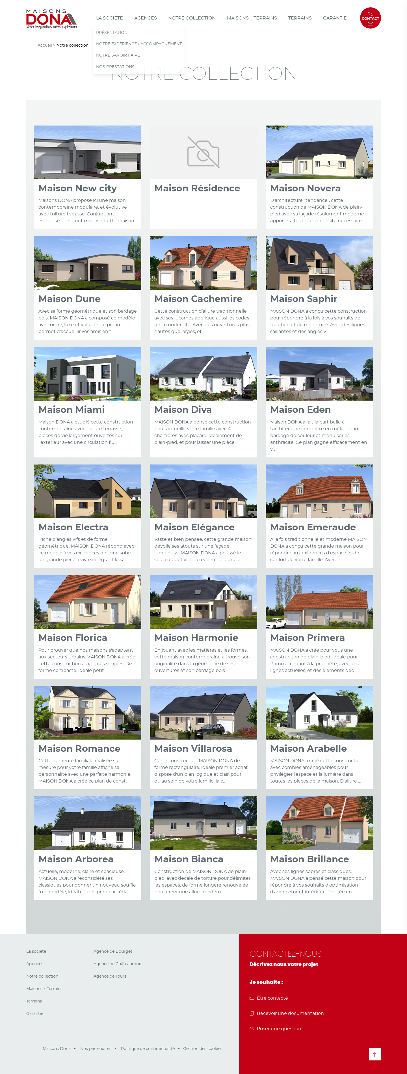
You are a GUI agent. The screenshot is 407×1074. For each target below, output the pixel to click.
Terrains (300, 18)
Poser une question (275, 1029)
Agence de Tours (110, 976)
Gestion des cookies (202, 1049)
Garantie (335, 18)
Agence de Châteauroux (117, 964)
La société (109, 18)
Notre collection (192, 18)
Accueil (45, 45)
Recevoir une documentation (287, 1013)
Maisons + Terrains (252, 18)
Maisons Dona (57, 1049)
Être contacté (269, 998)
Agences (145, 18)
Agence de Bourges (113, 952)
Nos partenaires (95, 1049)
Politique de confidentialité (148, 1049)
